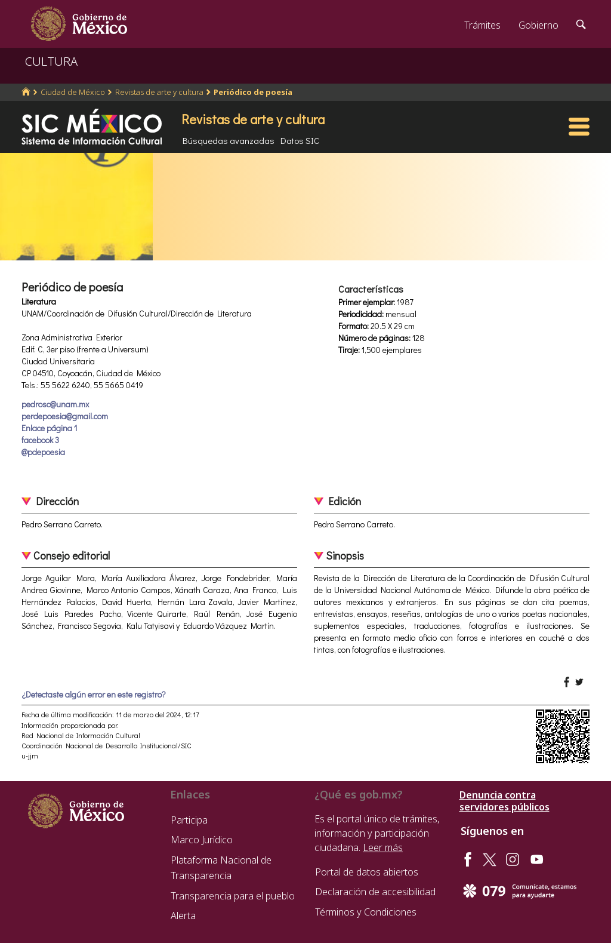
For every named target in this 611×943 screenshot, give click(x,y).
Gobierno (538, 25)
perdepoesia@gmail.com (64, 416)
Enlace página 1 (49, 428)
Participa (189, 820)
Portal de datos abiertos (366, 872)
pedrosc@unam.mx (55, 404)
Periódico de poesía (253, 92)
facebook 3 (40, 440)
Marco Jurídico (202, 839)
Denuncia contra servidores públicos (504, 800)
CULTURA (51, 61)
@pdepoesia (43, 451)
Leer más (383, 847)
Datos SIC (299, 140)
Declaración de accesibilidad (375, 891)
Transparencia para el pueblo (233, 895)
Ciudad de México (73, 92)
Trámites (482, 25)
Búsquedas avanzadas (228, 140)
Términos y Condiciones (365, 912)
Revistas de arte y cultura (159, 92)
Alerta (183, 915)
